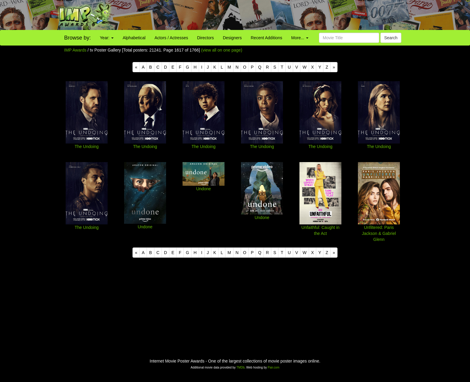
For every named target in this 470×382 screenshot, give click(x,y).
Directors (205, 37)
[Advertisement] (294, 14)
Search (390, 37)
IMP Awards (75, 50)
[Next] (334, 67)
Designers (232, 37)
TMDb (240, 367)
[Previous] (136, 67)
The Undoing (87, 146)
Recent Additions (266, 37)
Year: (107, 37)
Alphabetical (134, 37)
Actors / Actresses (171, 37)
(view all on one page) (221, 50)
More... (299, 37)
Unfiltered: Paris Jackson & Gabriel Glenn (379, 233)
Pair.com (273, 367)
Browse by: (77, 38)
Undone (145, 226)
